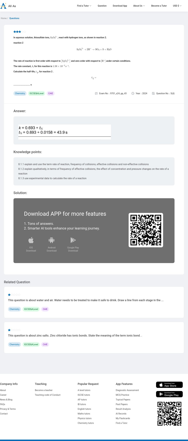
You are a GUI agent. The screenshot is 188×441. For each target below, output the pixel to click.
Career (3, 395)
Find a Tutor (121, 423)
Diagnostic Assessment (127, 390)
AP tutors (82, 399)
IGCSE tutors (84, 395)
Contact (4, 413)
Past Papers (122, 404)
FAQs (2, 404)
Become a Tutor (159, 6)
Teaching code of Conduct (47, 395)
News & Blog (6, 399)
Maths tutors (84, 413)
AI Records (121, 413)
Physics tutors (85, 418)
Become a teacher (44, 390)
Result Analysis (123, 409)
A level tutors (84, 390)
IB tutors (82, 404)
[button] (84, 6)
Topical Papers (123, 399)
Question (102, 6)
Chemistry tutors (86, 423)
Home (4, 18)
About (3, 390)
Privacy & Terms (8, 409)
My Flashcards (123, 418)
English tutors (84, 409)
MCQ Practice (122, 395)
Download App (120, 6)
